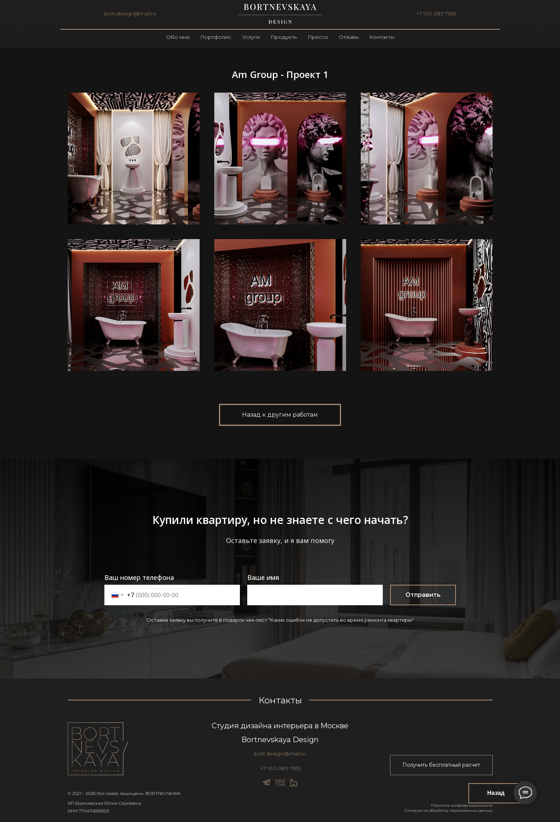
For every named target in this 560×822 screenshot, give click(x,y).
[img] (280, 14)
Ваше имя (263, 577)
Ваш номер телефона (139, 577)
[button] (441, 765)
